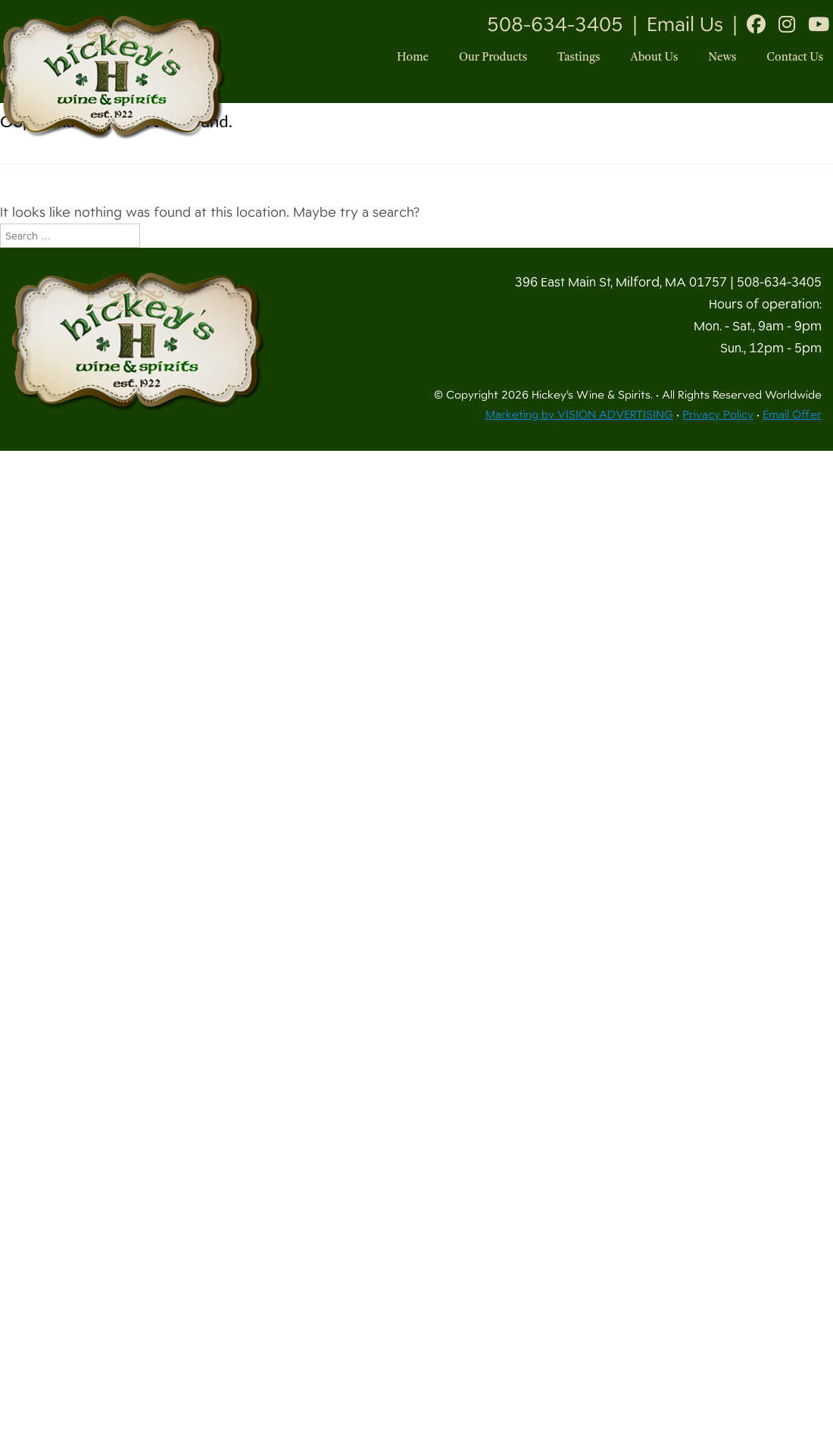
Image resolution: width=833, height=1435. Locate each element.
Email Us (685, 24)
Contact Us (794, 58)
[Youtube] (818, 24)
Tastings (578, 58)
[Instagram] (787, 24)
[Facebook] (756, 24)
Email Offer (792, 414)
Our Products (493, 58)
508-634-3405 (555, 24)
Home (413, 58)
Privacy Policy (717, 414)
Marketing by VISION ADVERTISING (579, 414)
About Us (654, 58)
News (722, 58)
